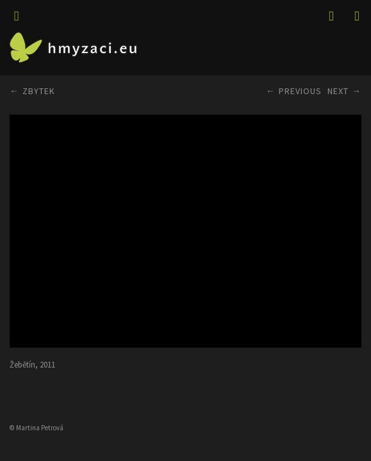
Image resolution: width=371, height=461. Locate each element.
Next (338, 91)
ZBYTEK (38, 91)
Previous (300, 91)
